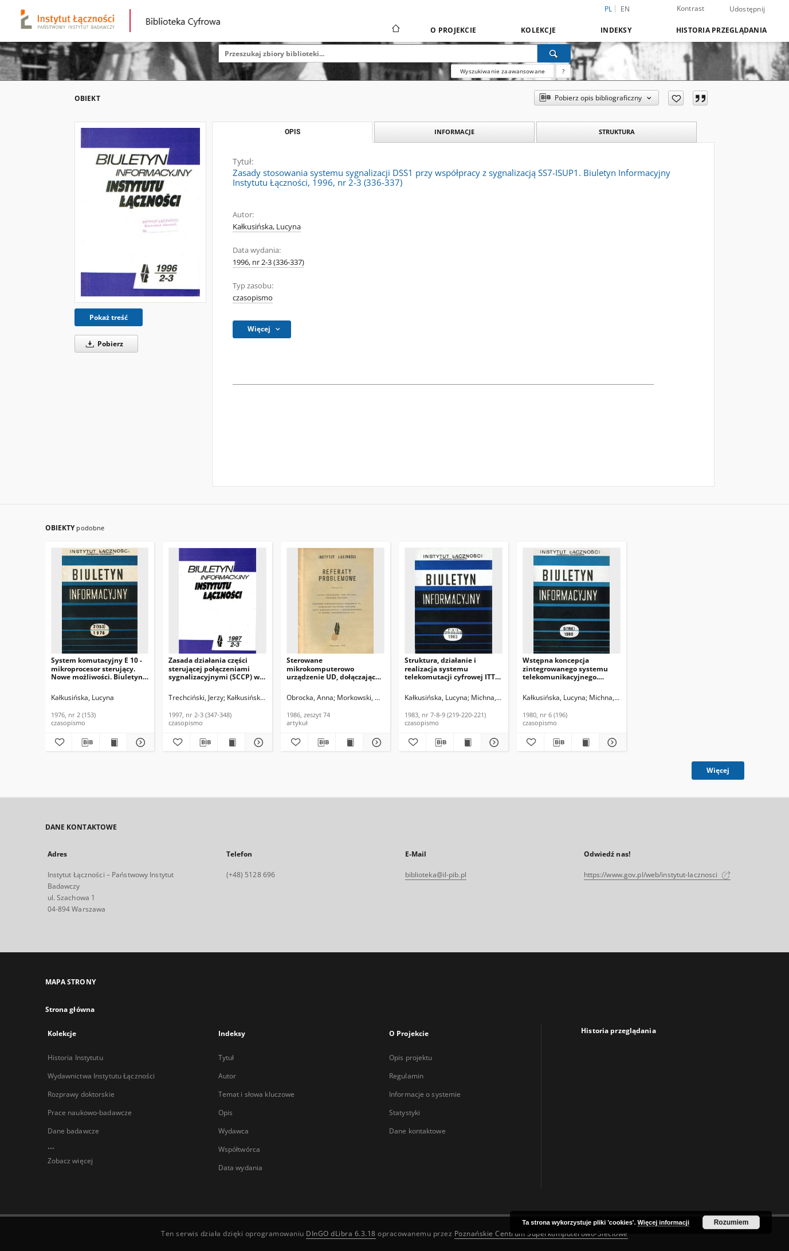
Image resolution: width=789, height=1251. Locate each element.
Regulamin (406, 1076)
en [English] (625, 9)
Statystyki (404, 1112)
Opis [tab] (292, 132)
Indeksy (615, 30)
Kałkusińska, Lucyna (267, 227)
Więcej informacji (663, 1222)
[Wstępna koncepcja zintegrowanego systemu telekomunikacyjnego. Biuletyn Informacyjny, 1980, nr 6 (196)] (571, 601)
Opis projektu (411, 1057)
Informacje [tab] (454, 131)
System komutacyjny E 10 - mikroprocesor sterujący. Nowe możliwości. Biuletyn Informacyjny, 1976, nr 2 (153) (97, 668)
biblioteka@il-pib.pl (435, 874)
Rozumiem (731, 1222)
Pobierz (102, 343)
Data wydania (240, 1167)
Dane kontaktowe (417, 1131)
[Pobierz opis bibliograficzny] (85, 742)
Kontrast (691, 8)
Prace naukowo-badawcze (90, 1112)
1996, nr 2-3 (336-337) (268, 262)
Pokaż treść (108, 317)
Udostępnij (747, 9)
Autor (227, 1076)
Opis (225, 1112)
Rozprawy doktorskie (81, 1094)
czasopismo (253, 298)
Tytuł (226, 1057)
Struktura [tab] (617, 131)
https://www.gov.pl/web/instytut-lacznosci (657, 874)
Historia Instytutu (75, 1057)
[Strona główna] (395, 29)
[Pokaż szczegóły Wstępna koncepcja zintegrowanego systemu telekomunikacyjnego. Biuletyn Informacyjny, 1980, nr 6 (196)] (611, 742)
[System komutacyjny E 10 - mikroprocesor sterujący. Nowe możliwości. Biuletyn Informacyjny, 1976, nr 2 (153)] (100, 601)
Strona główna (70, 1009)
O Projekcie (453, 30)
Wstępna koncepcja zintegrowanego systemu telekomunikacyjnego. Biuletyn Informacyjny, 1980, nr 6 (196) (565, 668)
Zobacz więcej (70, 1161)
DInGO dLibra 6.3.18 (341, 1233)
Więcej (717, 770)
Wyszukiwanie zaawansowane (502, 71)
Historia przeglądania (721, 30)
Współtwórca (239, 1149)
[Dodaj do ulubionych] (676, 98)
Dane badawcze (74, 1131)
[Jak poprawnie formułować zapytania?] (563, 71)
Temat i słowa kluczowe (256, 1094)
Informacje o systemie (425, 1094)
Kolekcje (538, 30)
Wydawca (233, 1131)
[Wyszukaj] (554, 53)
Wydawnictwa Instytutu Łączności (101, 1076)
